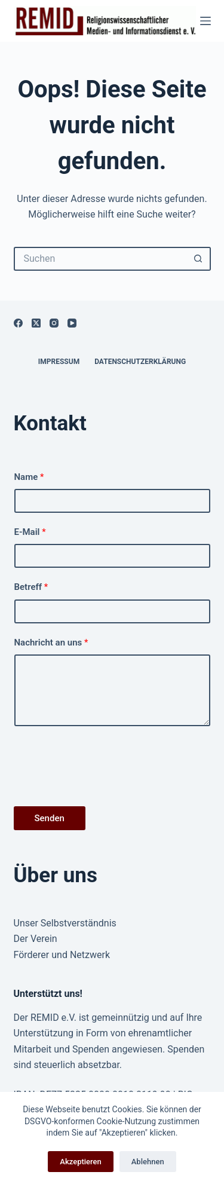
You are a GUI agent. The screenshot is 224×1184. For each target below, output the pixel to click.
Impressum (58, 361)
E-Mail (30, 532)
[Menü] (205, 21)
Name (29, 477)
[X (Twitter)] (36, 323)
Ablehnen (147, 1161)
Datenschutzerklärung (140, 361)
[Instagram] (54, 323)
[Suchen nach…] (100, 259)
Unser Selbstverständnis (65, 923)
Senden (50, 818)
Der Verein (35, 938)
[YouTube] (71, 323)
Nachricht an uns (51, 642)
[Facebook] (18, 323)
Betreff (31, 587)
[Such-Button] (199, 259)
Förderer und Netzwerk (62, 954)
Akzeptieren (80, 1161)
